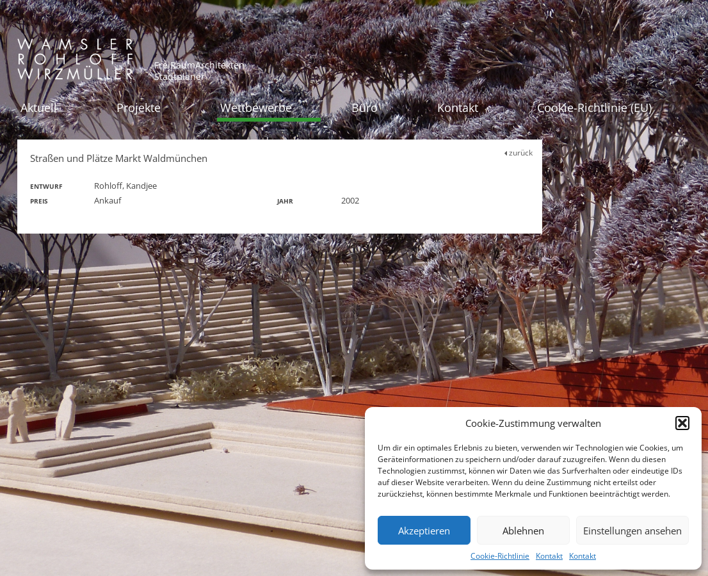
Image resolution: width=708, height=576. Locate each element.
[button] (682, 423)
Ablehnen (523, 530)
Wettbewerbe (256, 107)
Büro (364, 107)
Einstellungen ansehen (632, 530)
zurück (518, 152)
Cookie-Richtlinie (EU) (594, 107)
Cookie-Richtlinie (500, 555)
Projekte (139, 107)
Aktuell (38, 107)
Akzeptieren (424, 530)
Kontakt (549, 555)
